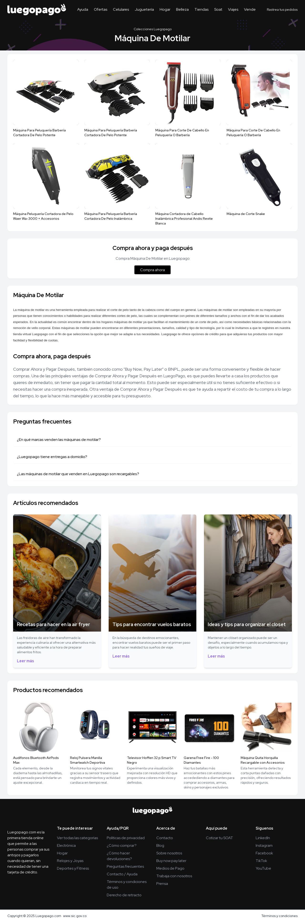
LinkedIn (263, 837)
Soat (218, 9)
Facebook (264, 853)
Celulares (121, 9)
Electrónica (66, 845)
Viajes (233, 9)
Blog (160, 845)
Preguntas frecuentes (125, 866)
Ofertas (100, 9)
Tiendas (201, 9)
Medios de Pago (170, 868)
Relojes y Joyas (70, 860)
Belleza (182, 9)
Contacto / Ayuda (122, 874)
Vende (250, 9)
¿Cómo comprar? (122, 845)
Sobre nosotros (169, 853)
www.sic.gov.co (74, 916)
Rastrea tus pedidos (282, 9)
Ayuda (82, 9)
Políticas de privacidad (126, 837)
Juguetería (144, 9)
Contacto (164, 837)
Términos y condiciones (279, 916)
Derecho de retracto (124, 894)
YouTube (263, 868)
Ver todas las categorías (77, 837)
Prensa (162, 883)
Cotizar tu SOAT (219, 837)
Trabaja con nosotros (174, 875)
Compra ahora (152, 269)
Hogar (165, 9)
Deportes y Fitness (73, 868)
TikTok (261, 860)
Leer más (25, 660)
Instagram (264, 845)
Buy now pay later (171, 860)
